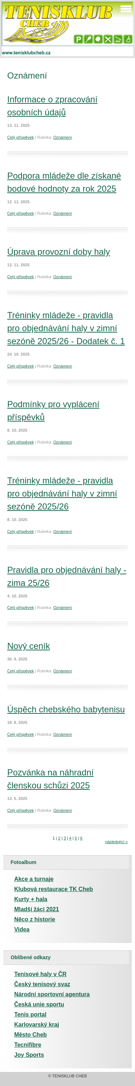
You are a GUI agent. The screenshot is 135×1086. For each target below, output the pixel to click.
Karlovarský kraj (36, 1025)
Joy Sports (29, 1055)
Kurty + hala (30, 899)
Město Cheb (30, 1035)
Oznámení (62, 137)
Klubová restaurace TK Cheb (53, 889)
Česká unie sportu (39, 1004)
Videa (21, 929)
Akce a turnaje (33, 879)
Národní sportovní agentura (52, 994)
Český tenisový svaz (42, 984)
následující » (116, 842)
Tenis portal (30, 1014)
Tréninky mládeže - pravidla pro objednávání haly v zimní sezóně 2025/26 (62, 493)
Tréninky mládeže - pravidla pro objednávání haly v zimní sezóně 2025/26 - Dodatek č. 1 (66, 328)
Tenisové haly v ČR (40, 974)
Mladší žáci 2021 (36, 909)
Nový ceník (28, 646)
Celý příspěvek (20, 137)
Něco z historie (34, 919)
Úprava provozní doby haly (58, 252)
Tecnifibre (27, 1045)
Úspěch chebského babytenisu (66, 709)
